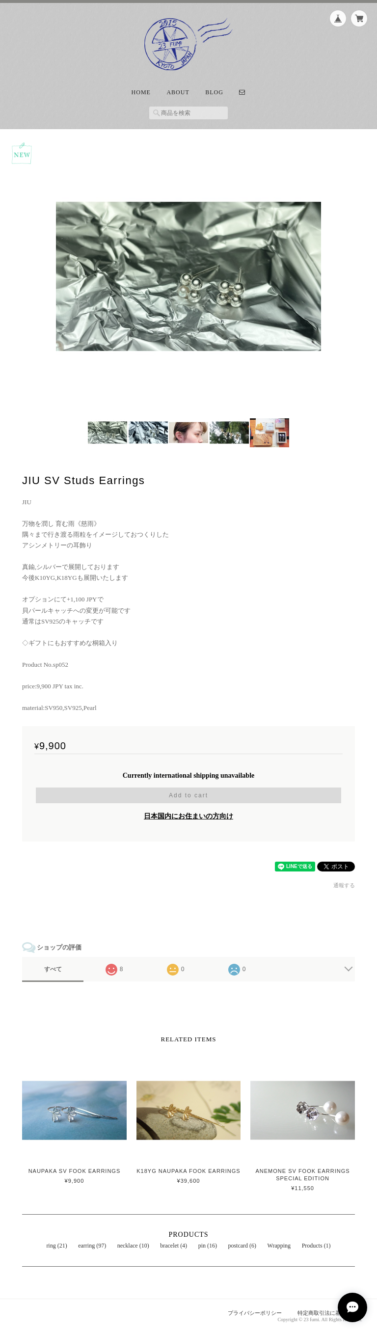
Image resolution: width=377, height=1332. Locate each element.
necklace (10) (133, 1245)
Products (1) (316, 1245)
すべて (53, 969)
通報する (344, 885)
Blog (214, 92)
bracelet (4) (173, 1245)
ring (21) (56, 1245)
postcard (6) (242, 1245)
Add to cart (188, 795)
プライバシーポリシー (255, 1313)
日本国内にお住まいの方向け (188, 816)
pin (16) (207, 1245)
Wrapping (279, 1245)
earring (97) (92, 1245)
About (177, 92)
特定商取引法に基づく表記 (329, 1313)
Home (141, 92)
